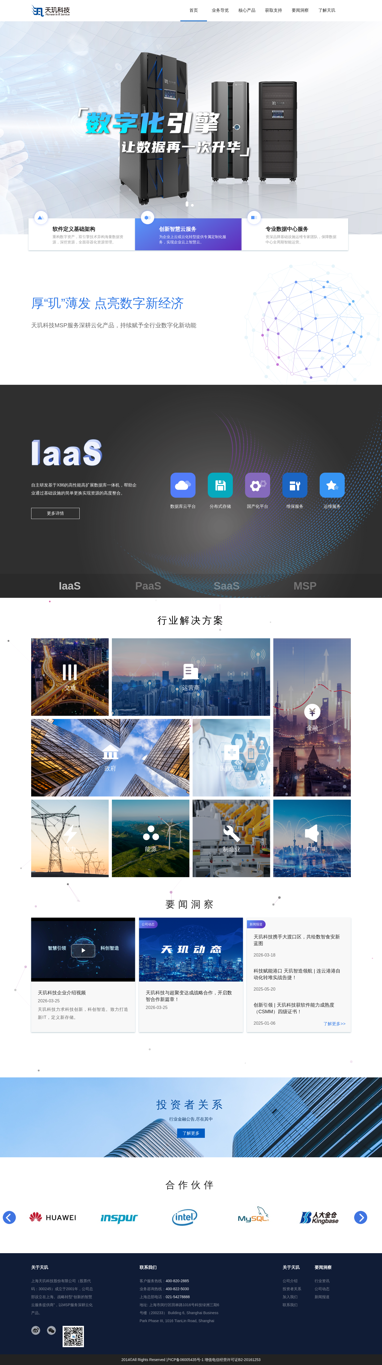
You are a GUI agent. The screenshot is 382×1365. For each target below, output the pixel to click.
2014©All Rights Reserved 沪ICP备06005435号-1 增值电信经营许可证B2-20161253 (191, 1360)
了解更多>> (334, 1023)
